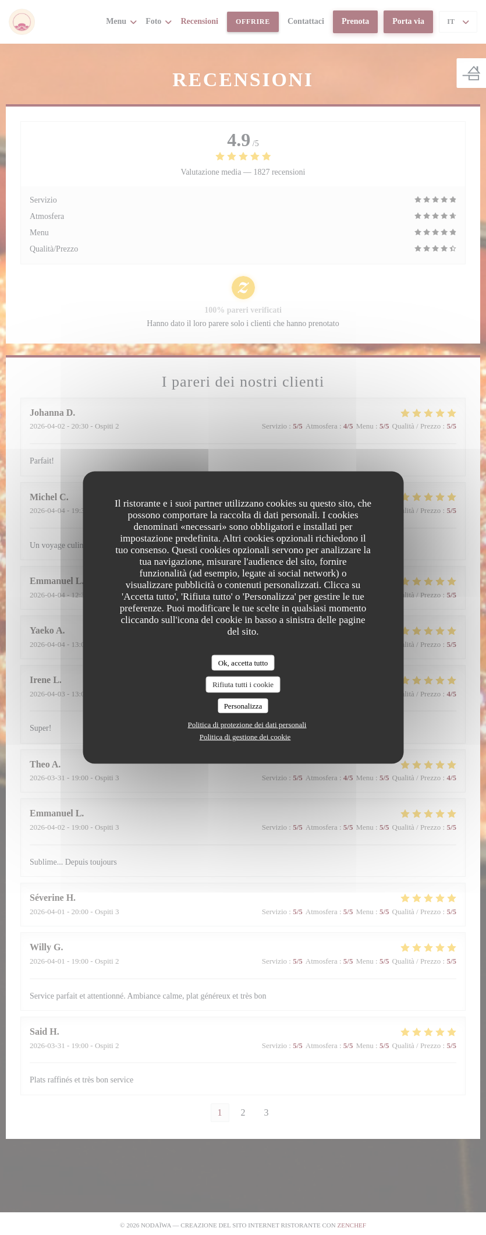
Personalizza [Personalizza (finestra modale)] (243, 705)
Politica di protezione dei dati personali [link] (247, 724)
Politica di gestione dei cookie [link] (245, 736)
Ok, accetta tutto (243, 662)
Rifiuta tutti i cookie (243, 684)
